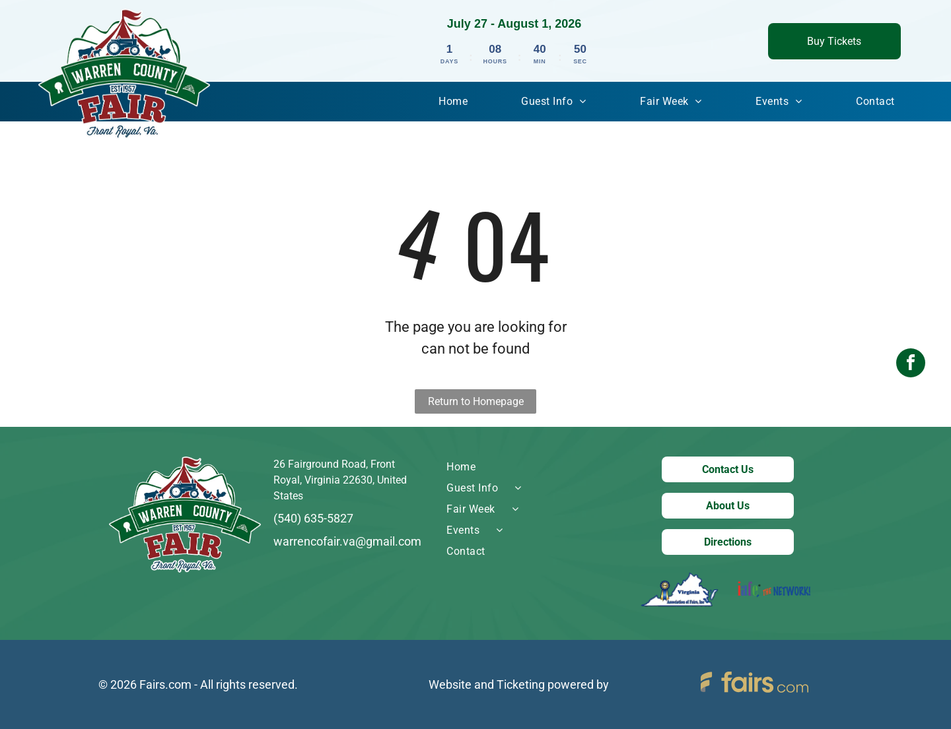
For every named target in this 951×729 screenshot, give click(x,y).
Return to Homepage (476, 401)
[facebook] (910, 364)
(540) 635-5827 (313, 518)
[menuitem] (453, 101)
